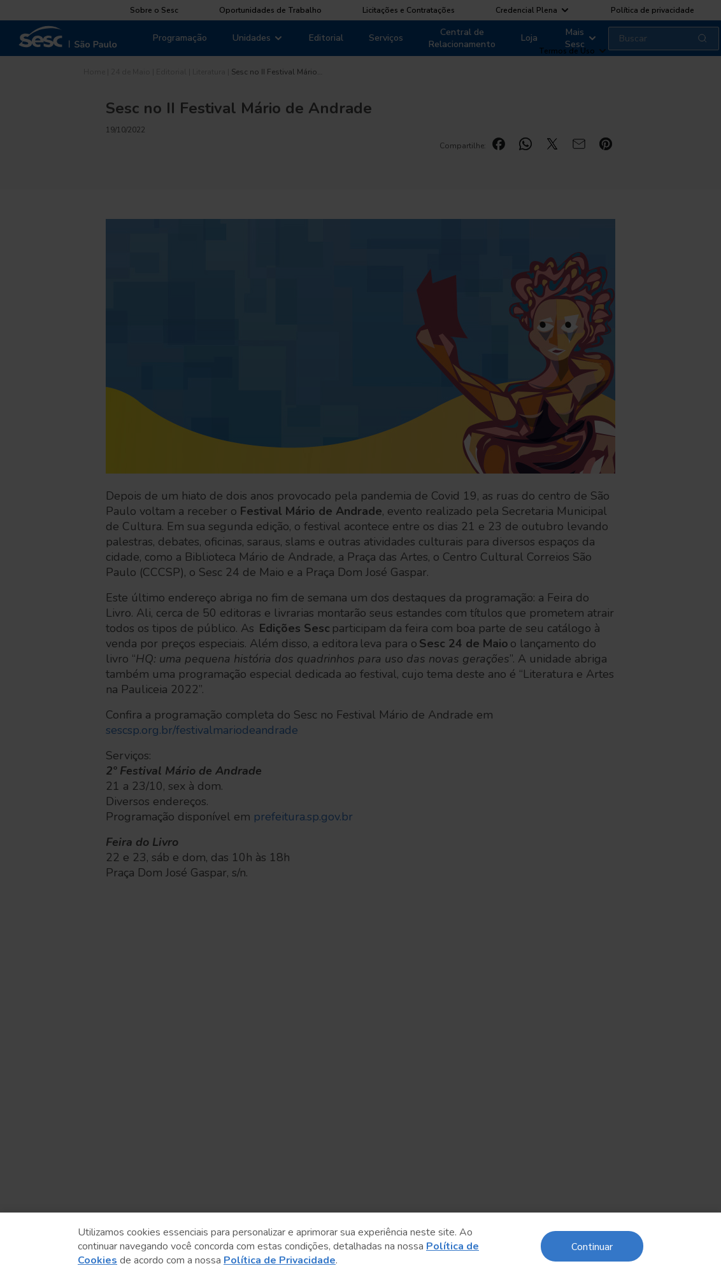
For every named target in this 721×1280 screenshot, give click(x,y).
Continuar (592, 1246)
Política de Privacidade (280, 1260)
